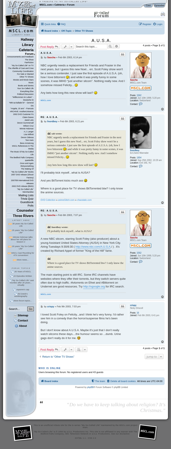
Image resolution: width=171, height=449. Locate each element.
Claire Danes (28, 117)
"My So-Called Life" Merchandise (25, 190)
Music (31, 83)
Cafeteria (59, 4)
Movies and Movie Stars (23, 80)
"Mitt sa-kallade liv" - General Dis (21, 104)
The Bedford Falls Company (22, 157)
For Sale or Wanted (25, 74)
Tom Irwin (29, 140)
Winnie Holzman (27, 129)
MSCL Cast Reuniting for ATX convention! (23, 254)
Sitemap (20, 315)
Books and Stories (26, 86)
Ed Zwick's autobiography (21, 295)
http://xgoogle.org (94, 286)
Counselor (25, 210)
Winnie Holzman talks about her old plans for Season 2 (22, 239)
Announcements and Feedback (20, 57)
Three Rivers (23, 216)
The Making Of (27, 169)
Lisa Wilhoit (29, 134)
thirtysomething (27, 166)
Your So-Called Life (25, 88)
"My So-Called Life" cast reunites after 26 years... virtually (22, 282)
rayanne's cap (22, 289)
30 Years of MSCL (23, 271)
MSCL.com (46, 4)
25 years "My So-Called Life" (22, 231)
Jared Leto (29, 120)
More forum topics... (23, 300)
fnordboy (134, 150)
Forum (71, 4)
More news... (23, 260)
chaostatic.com (84, 200)
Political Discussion (25, 94)
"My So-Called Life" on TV (23, 65)
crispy (133, 305)
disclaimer (125, 434)
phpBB (90, 387)
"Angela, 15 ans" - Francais (22, 108)
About (21, 325)
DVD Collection (48, 200)
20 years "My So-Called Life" (22, 247)
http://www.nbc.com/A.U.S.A (93, 246)
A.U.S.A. (101, 40)
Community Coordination (23, 71)
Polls (31, 205)
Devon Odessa (27, 137)
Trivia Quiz (27, 198)
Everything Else (27, 91)
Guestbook (27, 202)
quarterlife (29, 160)
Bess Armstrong (27, 143)
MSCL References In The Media (23, 147)
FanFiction (29, 62)
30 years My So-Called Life (22, 224)
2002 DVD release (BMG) (23, 186)
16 (138, 313)
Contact (21, 320)
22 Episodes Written (23, 276)
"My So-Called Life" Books (22, 172)
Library (28, 45)
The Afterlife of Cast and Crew (21, 68)
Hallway (27, 39)
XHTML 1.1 (80, 438)
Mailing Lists (26, 195)
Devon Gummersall (25, 123)
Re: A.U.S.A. (49, 117)
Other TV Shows (26, 77)
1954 (139, 157)
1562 (139, 95)
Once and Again (27, 163)
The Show (29, 60)
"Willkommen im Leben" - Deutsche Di (23, 98)
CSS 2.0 (92, 438)
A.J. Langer (29, 132)
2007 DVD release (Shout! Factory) (22, 176)
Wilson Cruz (28, 126)
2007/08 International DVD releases (22, 181)
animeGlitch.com (66, 200)
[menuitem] (61, 24)
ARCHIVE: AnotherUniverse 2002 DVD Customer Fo (22, 112)
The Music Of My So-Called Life (22, 153)
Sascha (133, 80)
